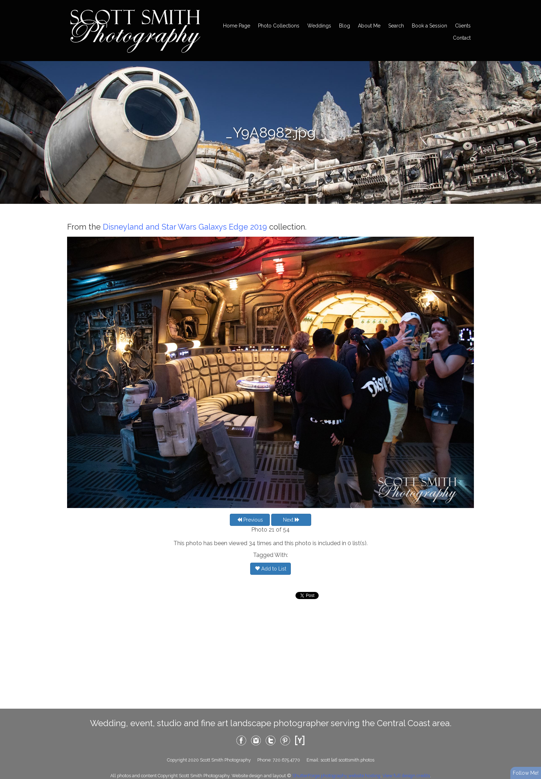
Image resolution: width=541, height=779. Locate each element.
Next (291, 520)
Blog (344, 26)
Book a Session (429, 26)
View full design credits (406, 775)
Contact (462, 38)
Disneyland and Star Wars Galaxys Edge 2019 (185, 226)
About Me (369, 26)
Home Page (236, 26)
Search (396, 26)
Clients (463, 26)
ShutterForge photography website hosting (336, 775)
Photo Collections (278, 26)
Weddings (319, 26)
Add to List (270, 569)
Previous (250, 520)
